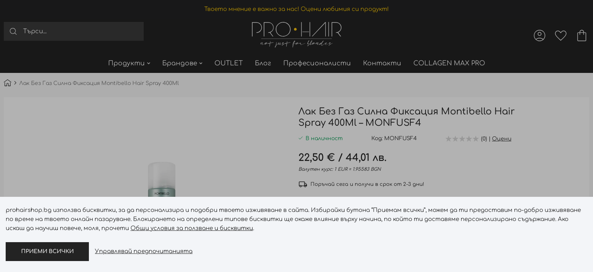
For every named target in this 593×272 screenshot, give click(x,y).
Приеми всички (47, 251)
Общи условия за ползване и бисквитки (191, 228)
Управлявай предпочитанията (143, 251)
